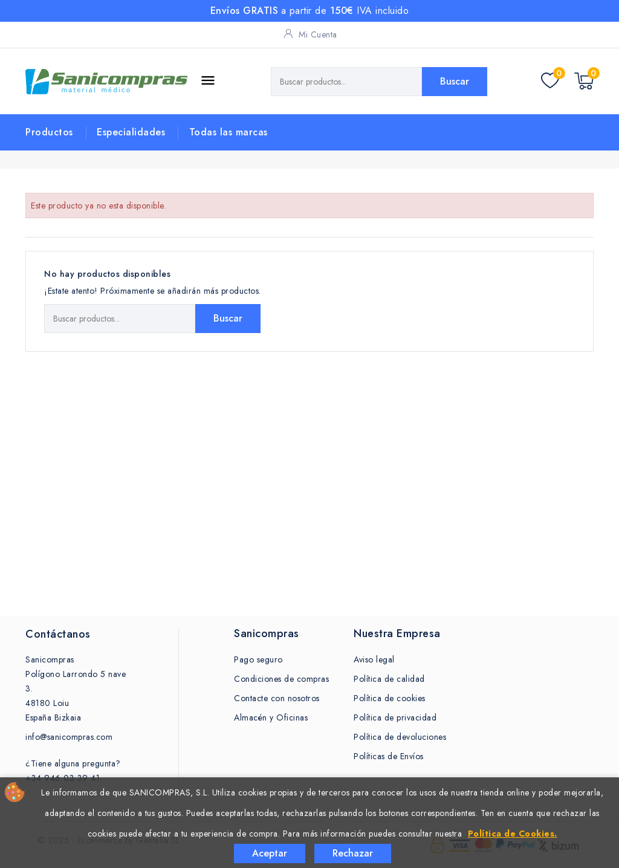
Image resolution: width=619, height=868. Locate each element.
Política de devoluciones (400, 737)
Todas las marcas (228, 132)
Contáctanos (58, 634)
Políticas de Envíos (389, 756)
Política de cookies (390, 698)
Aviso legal (374, 659)
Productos (49, 132)
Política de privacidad (395, 717)
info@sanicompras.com (68, 737)
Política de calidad (389, 679)
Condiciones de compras (281, 679)
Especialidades (131, 132)
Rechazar (352, 853)
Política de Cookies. (512, 834)
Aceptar (269, 853)
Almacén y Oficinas (271, 717)
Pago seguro (258, 659)
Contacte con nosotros (277, 698)
